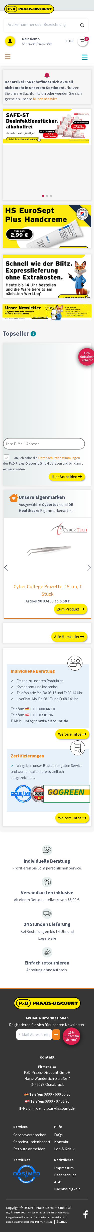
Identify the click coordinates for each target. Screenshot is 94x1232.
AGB (57, 1181)
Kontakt (61, 1141)
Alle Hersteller (69, 636)
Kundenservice (45, 98)
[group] (47, 154)
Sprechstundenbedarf (31, 1141)
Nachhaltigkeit (67, 1188)
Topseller (19, 333)
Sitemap (61, 1221)
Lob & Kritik (64, 1148)
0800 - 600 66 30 (57, 1094)
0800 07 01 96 (41, 715)
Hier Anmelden (67, 476)
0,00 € (69, 41)
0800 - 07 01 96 (57, 1101)
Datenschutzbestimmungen (59, 458)
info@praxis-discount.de (46, 721)
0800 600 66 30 (42, 709)
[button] (43, 196)
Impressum (64, 1167)
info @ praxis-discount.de (53, 1108)
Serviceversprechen (29, 1134)
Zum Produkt (70, 608)
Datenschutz (65, 1174)
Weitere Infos (72, 734)
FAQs (58, 1134)
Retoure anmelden (29, 1148)
